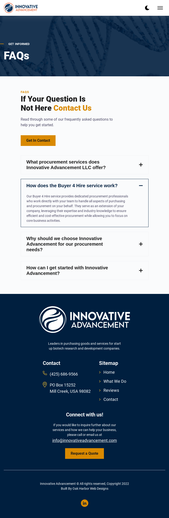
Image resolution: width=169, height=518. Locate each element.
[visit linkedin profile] (84, 503)
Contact (108, 399)
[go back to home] (84, 320)
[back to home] (21, 8)
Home (107, 372)
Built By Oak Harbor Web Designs (84, 488)
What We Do (112, 381)
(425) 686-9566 (64, 374)
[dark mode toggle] (147, 7)
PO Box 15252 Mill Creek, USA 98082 (70, 388)
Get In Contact (38, 140)
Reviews (109, 390)
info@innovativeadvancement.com (84, 440)
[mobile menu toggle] (160, 8)
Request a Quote (84, 453)
